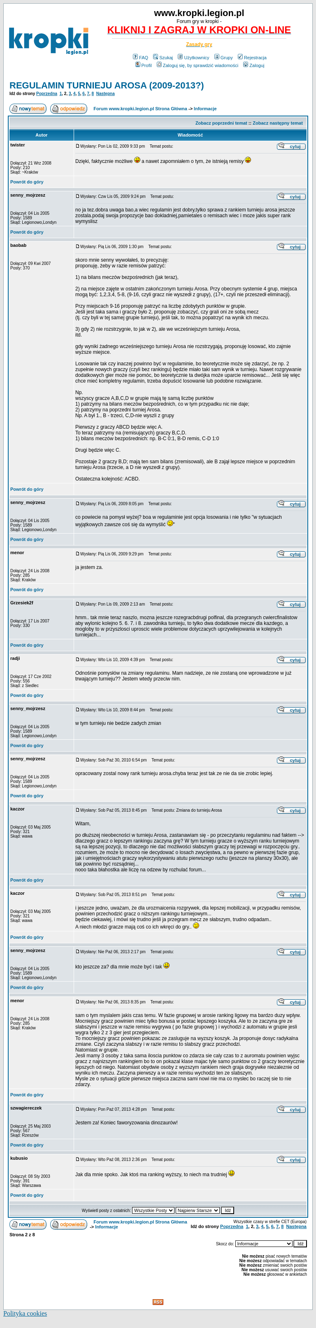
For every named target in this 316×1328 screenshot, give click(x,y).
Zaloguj (253, 65)
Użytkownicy (193, 57)
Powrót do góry (27, 181)
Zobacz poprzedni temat (221, 123)
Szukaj (163, 57)
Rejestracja (252, 57)
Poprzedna (46, 93)
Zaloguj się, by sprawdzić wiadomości (197, 65)
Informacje (205, 108)
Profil (143, 65)
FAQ (140, 57)
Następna (105, 93)
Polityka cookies (25, 1313)
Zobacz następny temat (278, 123)
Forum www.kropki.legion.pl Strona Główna (140, 108)
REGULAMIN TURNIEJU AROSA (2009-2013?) (106, 85)
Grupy (223, 57)
